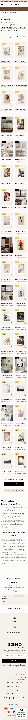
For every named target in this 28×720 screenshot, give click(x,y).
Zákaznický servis (19, 674)
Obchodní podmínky (20, 679)
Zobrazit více (14, 484)
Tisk (12, 674)
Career (11, 679)
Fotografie (13, 12)
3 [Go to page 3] (13, 490)
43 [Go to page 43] (19, 490)
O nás (11, 672)
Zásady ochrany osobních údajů (14, 664)
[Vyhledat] (5, 4)
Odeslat (14, 660)
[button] (21, 713)
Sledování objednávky (20, 677)
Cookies (17, 686)
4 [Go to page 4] (16, 490)
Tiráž (12, 677)
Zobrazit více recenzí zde (14, 608)
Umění (7, 12)
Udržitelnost (10, 682)
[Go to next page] (22, 490)
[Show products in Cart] (25, 4)
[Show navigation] (2, 4)
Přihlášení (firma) (9, 693)
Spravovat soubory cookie (19, 689)
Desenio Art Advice (19, 672)
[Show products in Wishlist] (22, 4)
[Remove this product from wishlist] (11, 56)
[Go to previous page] (5, 490)
